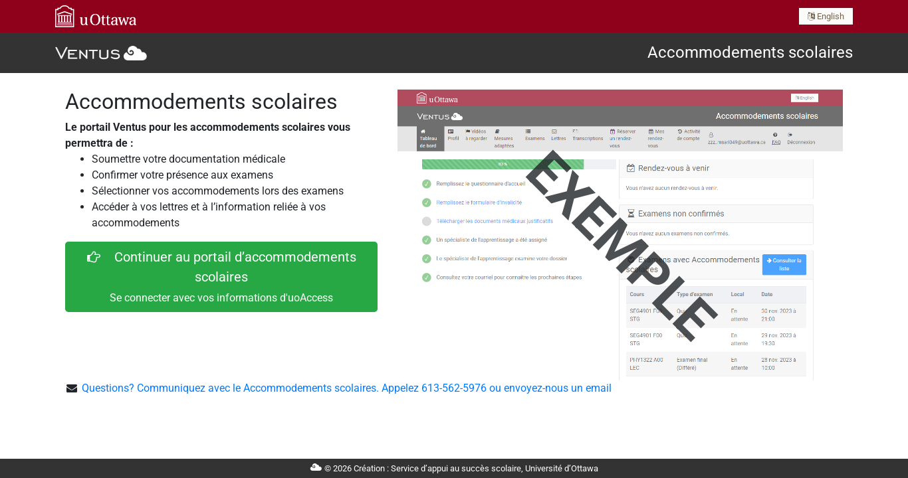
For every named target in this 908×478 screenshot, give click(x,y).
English (826, 16)
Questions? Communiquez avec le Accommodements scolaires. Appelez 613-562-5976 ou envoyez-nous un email (347, 388)
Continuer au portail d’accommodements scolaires (221, 276)
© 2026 (454, 468)
